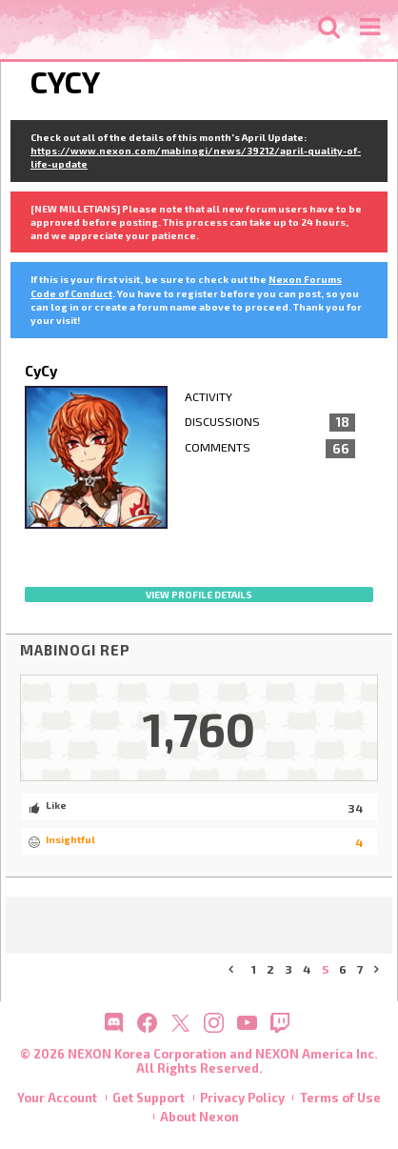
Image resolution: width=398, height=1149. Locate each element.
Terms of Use (340, 1097)
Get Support (148, 1097)
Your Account (57, 1097)
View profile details (199, 594)
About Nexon (199, 1116)
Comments (270, 448)
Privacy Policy (242, 1097)
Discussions (270, 423)
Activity (208, 397)
